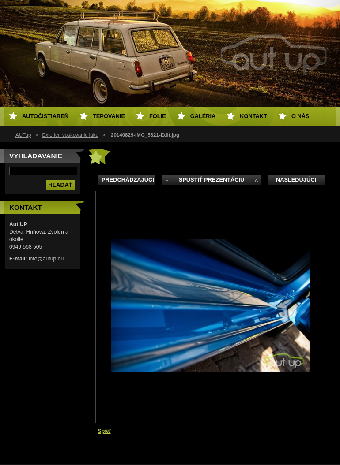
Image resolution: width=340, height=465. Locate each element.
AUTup (23, 135)
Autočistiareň (45, 116)
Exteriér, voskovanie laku (70, 135)
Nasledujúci (296, 179)
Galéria (203, 116)
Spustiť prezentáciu (212, 179)
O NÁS (300, 116)
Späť (104, 431)
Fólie (157, 116)
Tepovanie (109, 116)
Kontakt (253, 116)
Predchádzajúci (128, 179)
